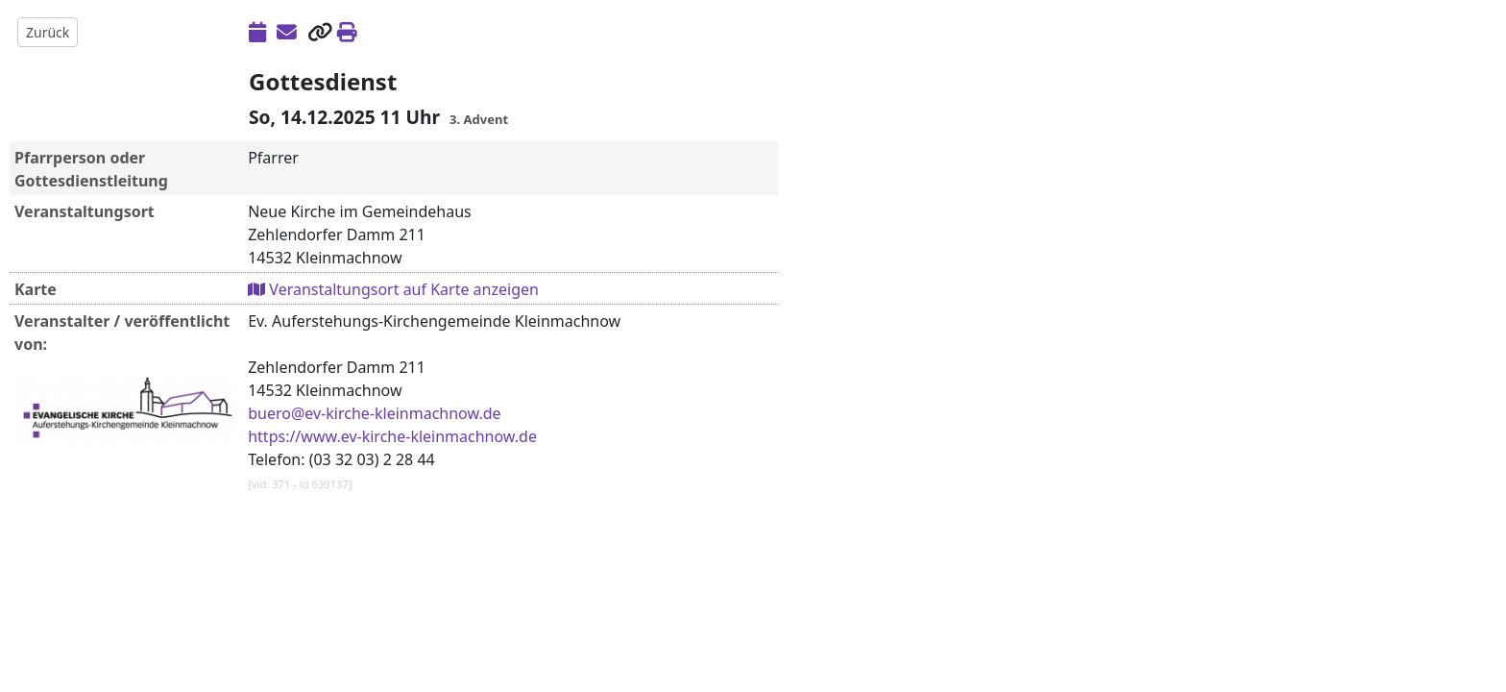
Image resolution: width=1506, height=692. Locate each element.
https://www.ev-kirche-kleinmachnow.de (392, 436)
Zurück (47, 32)
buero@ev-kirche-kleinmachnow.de (374, 413)
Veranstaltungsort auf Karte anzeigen (393, 289)
